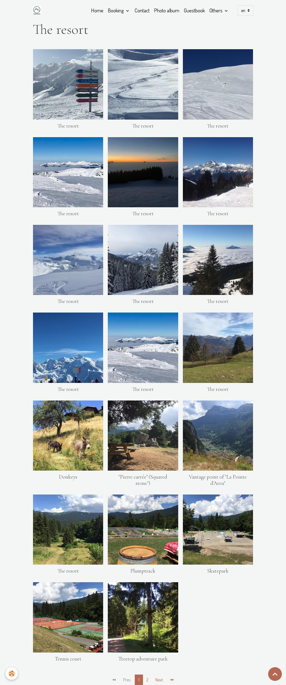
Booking (116, 10)
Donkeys (68, 477)
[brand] (38, 10)
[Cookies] (12, 673)
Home (97, 10)
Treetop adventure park (143, 659)
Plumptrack (142, 571)
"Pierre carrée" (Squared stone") (143, 480)
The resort (68, 126)
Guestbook (194, 10)
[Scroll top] (275, 674)
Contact (142, 10)
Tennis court (68, 659)
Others (216, 10)
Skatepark (218, 571)
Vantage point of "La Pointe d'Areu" (218, 480)
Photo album (166, 10)
